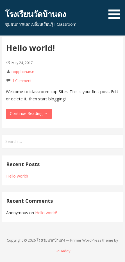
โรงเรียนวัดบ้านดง (35, 13)
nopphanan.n (23, 71)
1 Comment (21, 80)
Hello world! (30, 47)
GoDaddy (62, 250)
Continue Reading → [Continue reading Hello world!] (29, 113)
